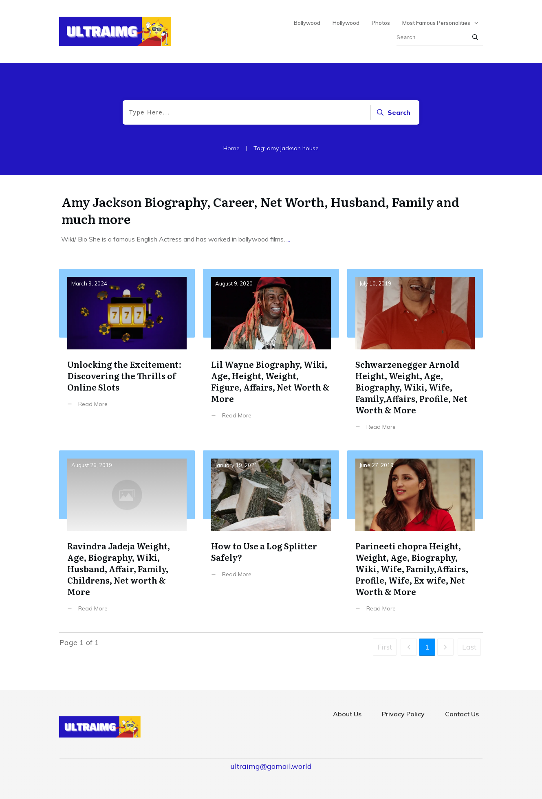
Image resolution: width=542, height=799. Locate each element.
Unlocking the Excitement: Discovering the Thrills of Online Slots (127, 356)
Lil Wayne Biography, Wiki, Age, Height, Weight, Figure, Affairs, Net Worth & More (271, 356)
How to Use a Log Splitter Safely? (271, 537)
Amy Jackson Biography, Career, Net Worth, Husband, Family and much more (260, 210)
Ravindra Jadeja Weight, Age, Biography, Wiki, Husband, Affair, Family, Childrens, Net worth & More (127, 537)
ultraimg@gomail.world (271, 766)
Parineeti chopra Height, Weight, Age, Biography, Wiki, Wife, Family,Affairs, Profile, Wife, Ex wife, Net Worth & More (415, 537)
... (288, 239)
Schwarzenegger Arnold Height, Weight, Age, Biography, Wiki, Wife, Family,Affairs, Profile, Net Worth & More (415, 356)
